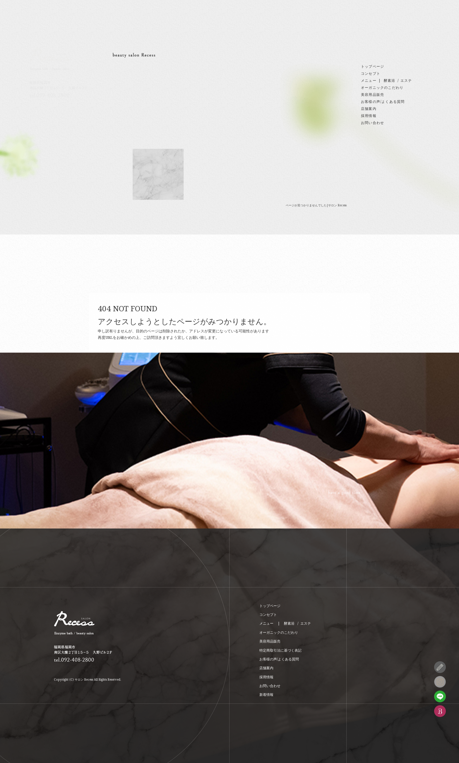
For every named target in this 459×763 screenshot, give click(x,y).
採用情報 (368, 115)
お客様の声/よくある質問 (383, 101)
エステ (406, 80)
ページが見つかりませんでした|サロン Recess (316, 205)
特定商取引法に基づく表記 (280, 650)
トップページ (372, 66)
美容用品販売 (372, 94)
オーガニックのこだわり (382, 87)
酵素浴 (389, 80)
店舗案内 (368, 108)
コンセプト (370, 73)
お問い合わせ (372, 122)
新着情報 (266, 694)
